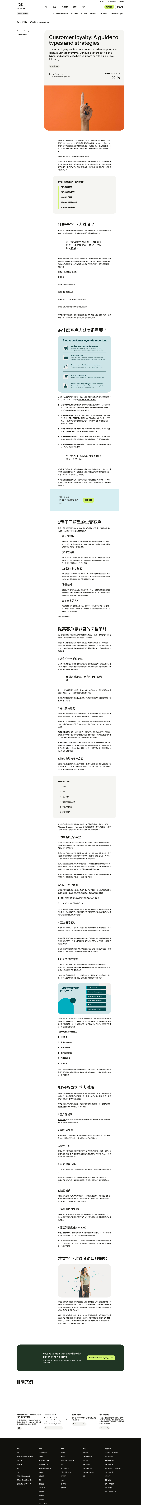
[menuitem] (121, 2)
